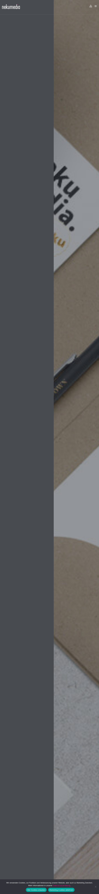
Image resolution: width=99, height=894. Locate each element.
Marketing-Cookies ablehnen (61, 890)
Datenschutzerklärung (61, 885)
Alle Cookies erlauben (36, 890)
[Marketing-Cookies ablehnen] (95, 886)
